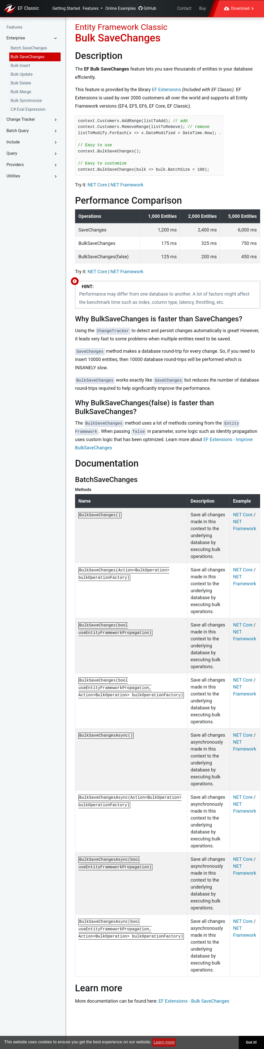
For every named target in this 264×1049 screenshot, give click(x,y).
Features (91, 8)
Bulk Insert (20, 65)
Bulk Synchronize (26, 100)
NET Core (97, 184)
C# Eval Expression (28, 109)
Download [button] (239, 8)
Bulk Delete (21, 83)
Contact (184, 8)
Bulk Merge (21, 91)
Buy (202, 8)
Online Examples (120, 8)
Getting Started (66, 8)
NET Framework (126, 184)
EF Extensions (166, 89)
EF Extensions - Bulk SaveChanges (194, 1001)
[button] (33, 38)
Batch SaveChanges (29, 48)
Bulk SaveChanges (27, 56)
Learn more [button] (164, 1042)
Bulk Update (22, 74)
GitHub (147, 8)
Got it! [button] (251, 1042)
